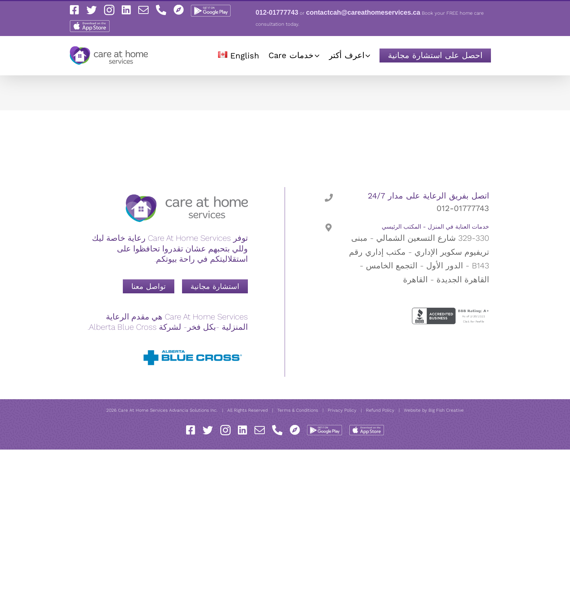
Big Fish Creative (446, 410)
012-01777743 (277, 12)
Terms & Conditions (297, 410)
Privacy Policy (342, 410)
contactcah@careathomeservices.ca (363, 12)
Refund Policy (380, 410)
